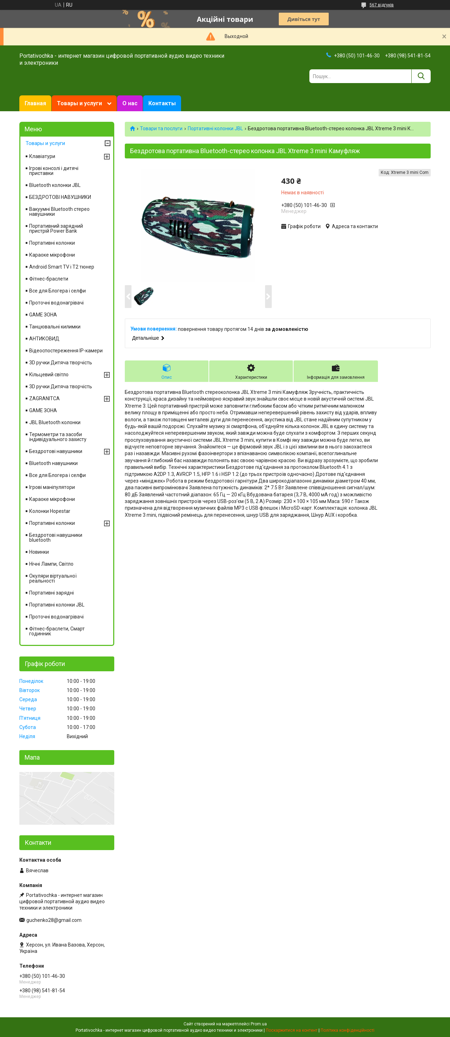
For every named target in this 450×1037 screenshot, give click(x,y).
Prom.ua (259, 1024)
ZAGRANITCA (44, 398)
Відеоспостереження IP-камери (66, 350)
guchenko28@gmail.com (54, 920)
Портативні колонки (52, 243)
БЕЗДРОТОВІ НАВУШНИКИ (60, 197)
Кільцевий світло (49, 374)
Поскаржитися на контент (291, 1030)
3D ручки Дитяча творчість (60, 362)
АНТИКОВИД (44, 338)
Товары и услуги (79, 103)
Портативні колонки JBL (215, 128)
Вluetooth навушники (53, 463)
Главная (35, 103)
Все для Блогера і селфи (57, 291)
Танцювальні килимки (55, 326)
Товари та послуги (161, 128)
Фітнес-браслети (48, 279)
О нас (129, 103)
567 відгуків (381, 4)
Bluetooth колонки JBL (55, 185)
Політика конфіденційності (347, 1030)
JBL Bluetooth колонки (55, 422)
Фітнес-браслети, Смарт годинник (57, 631)
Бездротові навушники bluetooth (55, 537)
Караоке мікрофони (52, 255)
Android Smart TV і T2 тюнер (61, 267)
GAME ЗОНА (43, 315)
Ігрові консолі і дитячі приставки (53, 170)
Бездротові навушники (55, 451)
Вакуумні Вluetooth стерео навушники (59, 211)
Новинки (39, 552)
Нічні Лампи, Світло (51, 564)
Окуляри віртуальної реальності (53, 578)
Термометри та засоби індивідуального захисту (57, 437)
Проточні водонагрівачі (56, 303)
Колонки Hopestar (49, 511)
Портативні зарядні (51, 593)
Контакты (162, 103)
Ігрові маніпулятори (52, 487)
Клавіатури (42, 156)
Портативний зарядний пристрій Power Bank (56, 228)
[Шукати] (421, 76)
